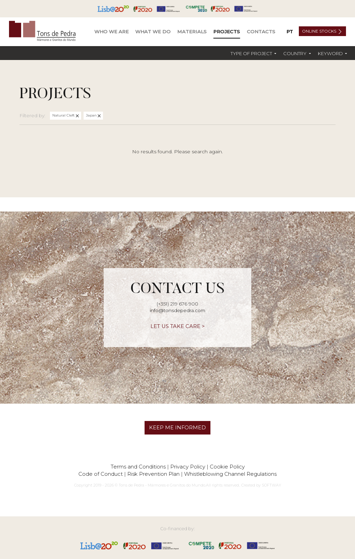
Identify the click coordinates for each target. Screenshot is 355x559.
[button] (253, 53)
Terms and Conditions (138, 466)
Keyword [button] (331, 53)
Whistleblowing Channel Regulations (230, 474)
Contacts (261, 31)
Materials (192, 31)
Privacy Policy (187, 466)
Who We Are (111, 31)
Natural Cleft (64, 115)
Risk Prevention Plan (153, 474)
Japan (92, 115)
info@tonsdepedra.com (177, 310)
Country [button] (295, 53)
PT (289, 31)
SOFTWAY (271, 485)
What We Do (153, 31)
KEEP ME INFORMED (177, 427)
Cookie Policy (227, 466)
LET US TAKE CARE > (177, 326)
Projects (226, 31)
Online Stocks (319, 31)
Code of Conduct (100, 474)
